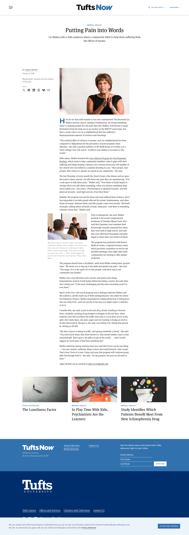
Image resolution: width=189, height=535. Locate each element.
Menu (11, 7)
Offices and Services (49, 510)
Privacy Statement (89, 527)
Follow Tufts (157, 7)
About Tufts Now (71, 445)
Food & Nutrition (30, 406)
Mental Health (94, 25)
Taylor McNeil (31, 69)
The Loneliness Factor (39, 409)
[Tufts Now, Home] (94, 7)
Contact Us (94, 445)
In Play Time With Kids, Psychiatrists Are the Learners (90, 414)
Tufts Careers (29, 510)
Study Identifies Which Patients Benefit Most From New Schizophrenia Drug (142, 414)
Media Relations (71, 448)
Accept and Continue (169, 526)
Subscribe (174, 7)
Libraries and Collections (77, 510)
